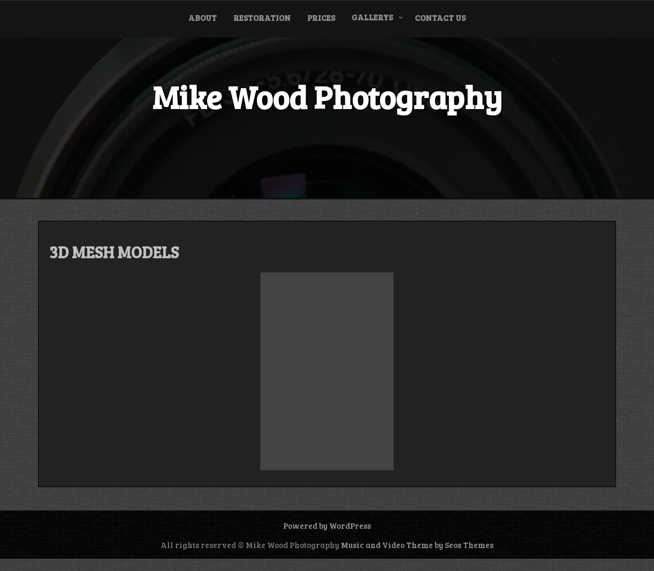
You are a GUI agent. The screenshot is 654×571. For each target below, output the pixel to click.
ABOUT (202, 17)
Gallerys (372, 17)
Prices (321, 17)
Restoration (262, 17)
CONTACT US (440, 17)
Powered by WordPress (327, 525)
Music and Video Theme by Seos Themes (417, 544)
